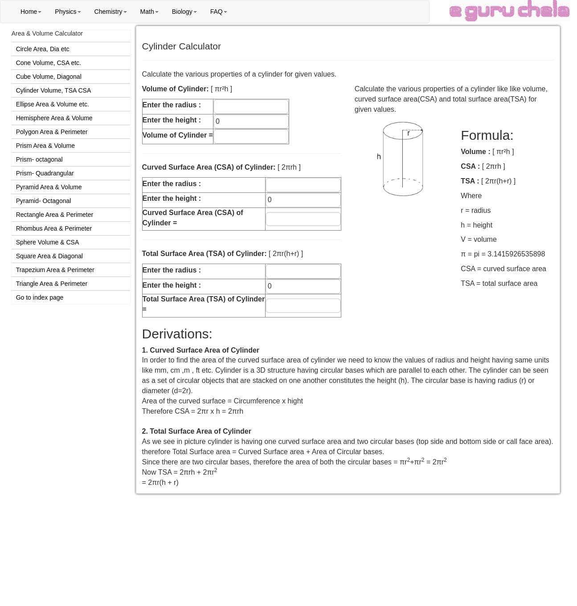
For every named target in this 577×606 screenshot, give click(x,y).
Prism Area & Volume (45, 145)
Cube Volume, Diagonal (49, 76)
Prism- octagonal (39, 159)
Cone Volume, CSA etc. (48, 62)
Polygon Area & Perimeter (52, 131)
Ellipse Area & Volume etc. (52, 104)
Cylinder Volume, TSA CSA (53, 90)
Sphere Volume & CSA (47, 242)
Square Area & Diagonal (49, 256)
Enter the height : (172, 120)
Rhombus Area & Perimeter (54, 228)
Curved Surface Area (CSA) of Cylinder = (193, 218)
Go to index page (40, 297)
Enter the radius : (172, 105)
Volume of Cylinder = (178, 135)
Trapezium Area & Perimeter (55, 269)
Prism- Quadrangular (45, 173)
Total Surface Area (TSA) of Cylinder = (204, 304)
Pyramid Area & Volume (49, 187)
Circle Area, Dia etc (43, 49)
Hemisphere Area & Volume (54, 118)
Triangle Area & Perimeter (52, 283)
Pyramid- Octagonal (43, 200)
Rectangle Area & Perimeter (55, 214)
